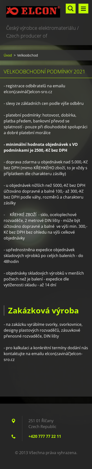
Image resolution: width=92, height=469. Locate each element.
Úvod (8, 55)
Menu (83, 8)
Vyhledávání (71, 8)
